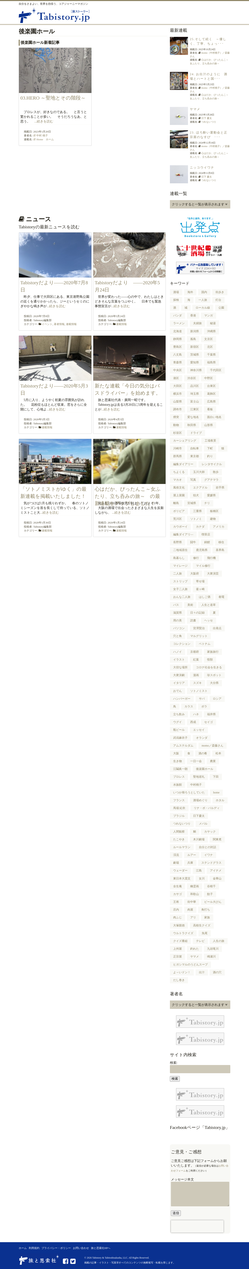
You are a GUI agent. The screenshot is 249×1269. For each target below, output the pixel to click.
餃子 (210, 894)
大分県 (214, 682)
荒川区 (177, 518)
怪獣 (210, 659)
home (216, 792)
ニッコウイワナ (202, 167)
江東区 (194, 409)
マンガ (208, 315)
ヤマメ (195, 109)
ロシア (217, 698)
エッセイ (199, 729)
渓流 (176, 855)
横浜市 (177, 393)
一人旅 (202, 299)
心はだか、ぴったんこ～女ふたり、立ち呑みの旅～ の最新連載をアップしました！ (128, 496)
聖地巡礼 (199, 776)
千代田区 (215, 370)
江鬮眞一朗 (180, 768)
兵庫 (190, 862)
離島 (176, 503)
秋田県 (191, 425)
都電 (221, 596)
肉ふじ (177, 917)
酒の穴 (217, 972)
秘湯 (213, 323)
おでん (177, 690)
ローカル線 (203, 307)
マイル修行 (203, 565)
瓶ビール (179, 729)
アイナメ (215, 870)
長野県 (177, 542)
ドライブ (196, 432)
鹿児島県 (202, 550)
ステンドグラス (211, 862)
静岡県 (177, 339)
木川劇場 (199, 839)
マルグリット (199, 636)
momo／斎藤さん (213, 745)
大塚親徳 (179, 925)
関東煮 (217, 839)
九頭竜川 (213, 948)
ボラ (204, 706)
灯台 (218, 299)
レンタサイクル (212, 464)
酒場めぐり (200, 800)
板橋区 (214, 511)
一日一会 (196, 761)
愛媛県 (211, 495)
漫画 (196, 675)
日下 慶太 (206, 118)
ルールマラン (181, 847)
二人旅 (177, 573)
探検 (176, 299)
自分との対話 (207, 847)
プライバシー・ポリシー (56, 1248)
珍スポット (214, 675)
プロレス (179, 776)
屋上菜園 (179, 495)
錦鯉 (207, 542)
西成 (193, 722)
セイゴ (208, 722)
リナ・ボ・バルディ (207, 808)
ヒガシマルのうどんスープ (190, 964)
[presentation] (197, 1226)
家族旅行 (213, 651)
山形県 (208, 425)
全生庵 (177, 886)
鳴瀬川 (211, 956)
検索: (173, 1062)
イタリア (179, 682)
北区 (210, 346)
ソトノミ (196, 518)
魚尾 (205, 933)
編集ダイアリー (183, 464)
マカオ (177, 479)
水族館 (177, 784)
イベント (47, 324)
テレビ (200, 941)
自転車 (194, 448)
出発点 (217, 628)
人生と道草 (208, 604)
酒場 (176, 292)
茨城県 (194, 354)
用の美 (177, 620)
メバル (203, 823)
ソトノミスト (199, 690)
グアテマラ (211, 479)
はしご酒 (204, 596)
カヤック (210, 831)
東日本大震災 (181, 878)
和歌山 (194, 894)
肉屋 (190, 909)
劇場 (176, 862)
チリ (207, 503)
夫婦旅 (197, 323)
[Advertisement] (92, 179)
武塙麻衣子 (180, 737)
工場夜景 (210, 440)
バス (176, 604)
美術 (190, 604)
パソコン (179, 628)
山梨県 (177, 401)
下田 (216, 776)
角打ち (205, 909)
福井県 (211, 714)
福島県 (211, 362)
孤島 (193, 339)
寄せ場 (200, 581)
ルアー (191, 855)
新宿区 (194, 346)
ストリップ (180, 581)
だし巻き (179, 980)
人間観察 (179, 831)
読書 (193, 620)
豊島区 (177, 346)
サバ (202, 698)
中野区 (208, 378)
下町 (210, 448)
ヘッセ (208, 620)
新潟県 (194, 331)
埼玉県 (194, 393)
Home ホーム (45, 139)
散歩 (216, 472)
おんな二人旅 (181, 596)
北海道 (177, 331)
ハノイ (177, 651)
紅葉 (196, 659)
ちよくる (179, 472)
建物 (213, 518)
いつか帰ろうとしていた (189, 792)
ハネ (196, 714)
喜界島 (220, 550)
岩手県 (220, 487)
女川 (202, 878)
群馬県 (177, 456)
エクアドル (200, 487)
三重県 (197, 511)
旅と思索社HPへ (100, 1248)
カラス (188, 706)
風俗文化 (179, 487)
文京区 (208, 339)
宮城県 (191, 503)
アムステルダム (183, 745)
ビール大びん (212, 901)
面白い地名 (214, 417)
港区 (176, 378)
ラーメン (179, 323)
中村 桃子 (42, 135)
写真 (193, 479)
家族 (207, 917)
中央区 (177, 370)
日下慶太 (199, 815)
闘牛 (193, 542)
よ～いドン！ (181, 972)
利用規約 (34, 1248)
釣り (210, 456)
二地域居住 (180, 550)
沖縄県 (211, 331)
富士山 (194, 401)
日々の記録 (197, 612)
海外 (190, 292)
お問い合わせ (81, 1248)
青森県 (177, 362)
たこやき (179, 839)
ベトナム (204, 643)
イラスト (179, 659)
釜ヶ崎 (200, 589)
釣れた (194, 948)
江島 (199, 870)
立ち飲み (179, 714)
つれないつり (208, 121)
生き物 (177, 761)
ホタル (220, 800)
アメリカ (218, 526)
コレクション (181, 643)
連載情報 (71, 324)
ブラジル (179, 815)
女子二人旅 (180, 589)
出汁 (202, 972)
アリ (193, 917)
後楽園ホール (204, 768)
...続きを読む (43, 121)
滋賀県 (177, 612)
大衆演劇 (179, 675)
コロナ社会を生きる (209, 667)
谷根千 (211, 886)
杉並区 (177, 432)
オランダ (202, 737)
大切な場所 (180, 667)
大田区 (177, 385)
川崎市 (177, 448)
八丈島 (177, 354)
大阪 (176, 753)
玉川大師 (199, 472)
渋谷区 (191, 378)
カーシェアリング (184, 440)
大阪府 (194, 573)
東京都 (194, 456)
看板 (210, 409)
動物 (176, 425)
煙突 (176, 417)
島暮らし (179, 558)
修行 (196, 558)
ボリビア (179, 511)
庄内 (176, 909)
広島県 (211, 401)
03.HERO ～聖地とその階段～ (55, 98)
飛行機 (211, 558)
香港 (193, 315)
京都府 (194, 651)
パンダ (177, 315)
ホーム (23, 1248)
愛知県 (194, 362)
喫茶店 (206, 534)
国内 (204, 292)
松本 (218, 753)
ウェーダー (180, 870)
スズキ (197, 682)
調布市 (177, 409)
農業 (213, 761)
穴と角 (177, 636)
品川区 (194, 385)
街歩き (220, 292)
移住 (221, 542)
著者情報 (59, 324)
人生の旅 (218, 941)
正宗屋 (177, 956)
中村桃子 (196, 784)
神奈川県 (196, 370)
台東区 (211, 385)
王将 (176, 901)
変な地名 (193, 417)
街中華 (191, 901)
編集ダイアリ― (183, 534)
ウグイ (177, 722)
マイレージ (180, 565)
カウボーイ (180, 526)
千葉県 (211, 354)
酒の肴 (202, 753)
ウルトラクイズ (183, 933)
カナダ (200, 526)
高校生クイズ (201, 925)
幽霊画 (194, 886)
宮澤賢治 (199, 628)
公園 (221, 307)
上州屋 (177, 948)
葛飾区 (211, 393)
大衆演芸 (213, 573)
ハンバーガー (181, 698)
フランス (179, 800)
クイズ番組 (180, 941)
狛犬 (196, 495)
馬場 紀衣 (179, 808)
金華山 (217, 878)
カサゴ (177, 894)
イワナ (208, 855)
